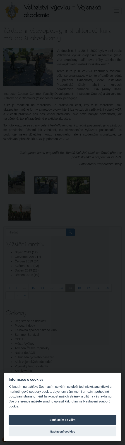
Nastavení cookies (62, 431)
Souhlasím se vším (63, 419)
